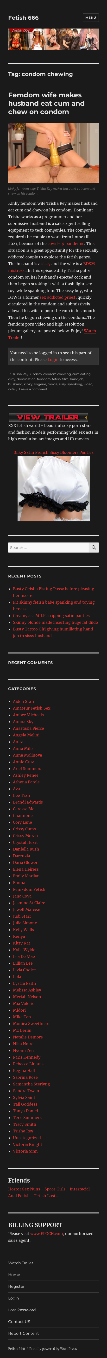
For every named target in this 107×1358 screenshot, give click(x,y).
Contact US (19, 1321)
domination (26, 379)
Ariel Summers (27, 768)
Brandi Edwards (28, 802)
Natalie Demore (28, 1037)
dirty (11, 379)
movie (52, 384)
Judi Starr (22, 916)
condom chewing (57, 374)
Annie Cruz (23, 761)
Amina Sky (23, 721)
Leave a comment (33, 389)
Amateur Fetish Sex (31, 708)
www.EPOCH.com (46, 1233)
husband (15, 384)
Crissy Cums (24, 829)
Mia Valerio (24, 1003)
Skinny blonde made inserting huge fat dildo (55, 622)
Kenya (19, 936)
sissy (45, 263)
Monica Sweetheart (31, 1023)
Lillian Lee (23, 963)
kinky (28, 384)
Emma (19, 882)
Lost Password (22, 1310)
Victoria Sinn (25, 1151)
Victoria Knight (27, 1144)
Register (16, 1286)
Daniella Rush (26, 849)
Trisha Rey (20, 374)
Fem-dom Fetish (29, 889)
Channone (23, 815)
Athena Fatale (26, 782)
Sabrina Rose (25, 1077)
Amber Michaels (28, 714)
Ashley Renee (25, 775)
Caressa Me (23, 808)
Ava (16, 788)
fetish (56, 379)
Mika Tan (22, 1016)
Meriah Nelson (27, 996)
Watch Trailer (20, 1263)
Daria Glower (25, 862)
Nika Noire (23, 1043)
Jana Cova (22, 896)
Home (14, 1274)
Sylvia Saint (24, 1097)
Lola (17, 976)
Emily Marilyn (26, 876)
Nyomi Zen (23, 1050)
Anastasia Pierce (28, 728)
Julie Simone (25, 923)
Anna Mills (23, 748)
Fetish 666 (23, 17)
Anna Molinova (27, 755)
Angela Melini (26, 735)
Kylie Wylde (24, 949)
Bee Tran (21, 795)
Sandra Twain (26, 1090)
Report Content (23, 1333)
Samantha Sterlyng (31, 1084)
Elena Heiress (26, 869)
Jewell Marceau (27, 909)
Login (53, 359)
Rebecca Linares (28, 1063)
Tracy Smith (24, 1124)
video (88, 384)
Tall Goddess (25, 1104)
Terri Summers (27, 1117)
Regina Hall (24, 1070)
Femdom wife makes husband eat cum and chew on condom (46, 103)
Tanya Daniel (25, 1110)
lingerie (40, 384)
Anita (18, 741)
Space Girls (54, 1189)
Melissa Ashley (27, 990)
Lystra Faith (24, 983)
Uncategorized (27, 1137)
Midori (19, 1010)
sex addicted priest (58, 297)
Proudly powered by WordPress (53, 1349)
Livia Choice (24, 970)
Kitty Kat (21, 943)
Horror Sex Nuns (24, 1189)
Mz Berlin (22, 1030)
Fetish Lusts (45, 1195)
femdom (44, 379)
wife (11, 389)
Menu (90, 17)
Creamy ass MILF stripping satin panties (51, 615)
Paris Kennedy (26, 1057)
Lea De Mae (24, 956)
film (65, 379)
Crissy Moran (25, 835)
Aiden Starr (24, 701)
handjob (76, 379)
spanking (74, 384)
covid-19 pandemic (66, 243)
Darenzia (21, 855)
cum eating (81, 374)
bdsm (37, 374)
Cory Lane (22, 822)
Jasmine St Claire (29, 902)
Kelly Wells (23, 929)
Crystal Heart (25, 842)
